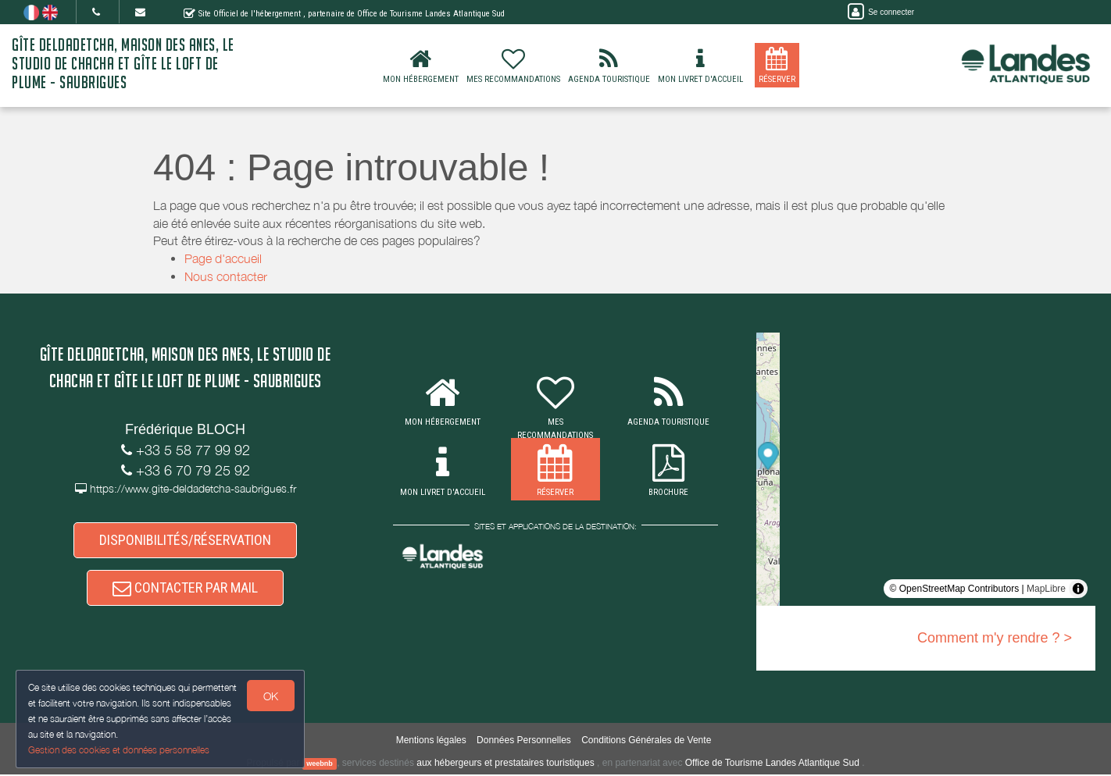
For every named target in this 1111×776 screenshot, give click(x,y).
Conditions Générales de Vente (646, 741)
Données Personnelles (524, 741)
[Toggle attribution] (1078, 588)
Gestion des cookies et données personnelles (118, 750)
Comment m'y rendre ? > (994, 638)
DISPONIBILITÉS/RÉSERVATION (185, 540)
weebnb (319, 765)
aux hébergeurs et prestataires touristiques (505, 764)
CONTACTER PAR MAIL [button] (185, 589)
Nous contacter (225, 276)
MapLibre (1046, 588)
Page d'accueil (223, 258)
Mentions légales (431, 741)
